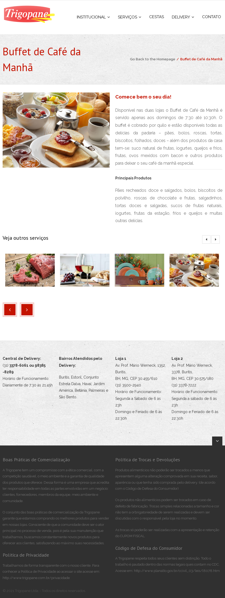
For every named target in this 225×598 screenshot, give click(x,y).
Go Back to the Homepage (152, 59)
